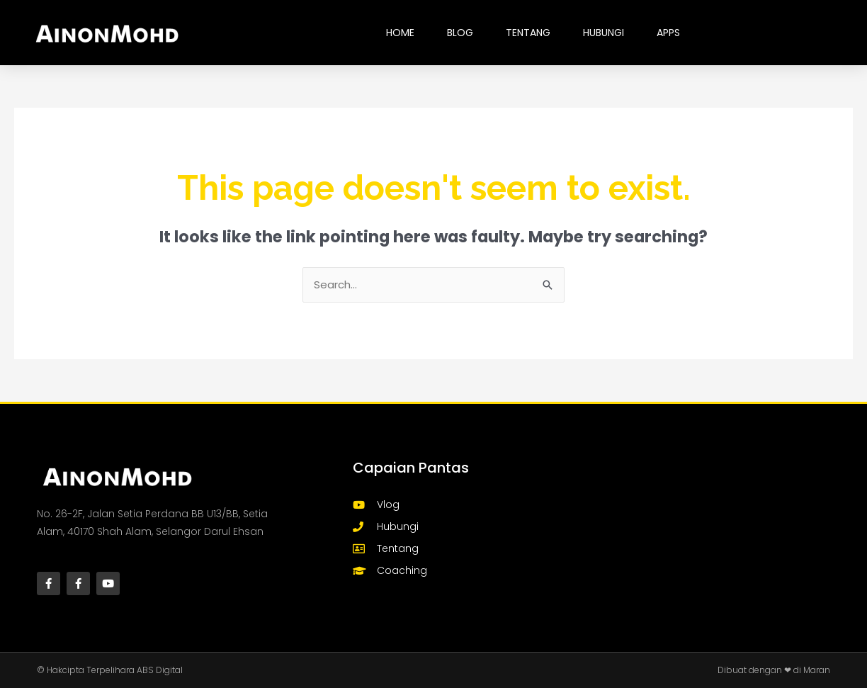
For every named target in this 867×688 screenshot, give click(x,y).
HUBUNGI (603, 33)
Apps (668, 33)
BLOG (460, 33)
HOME (400, 33)
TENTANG (528, 33)
